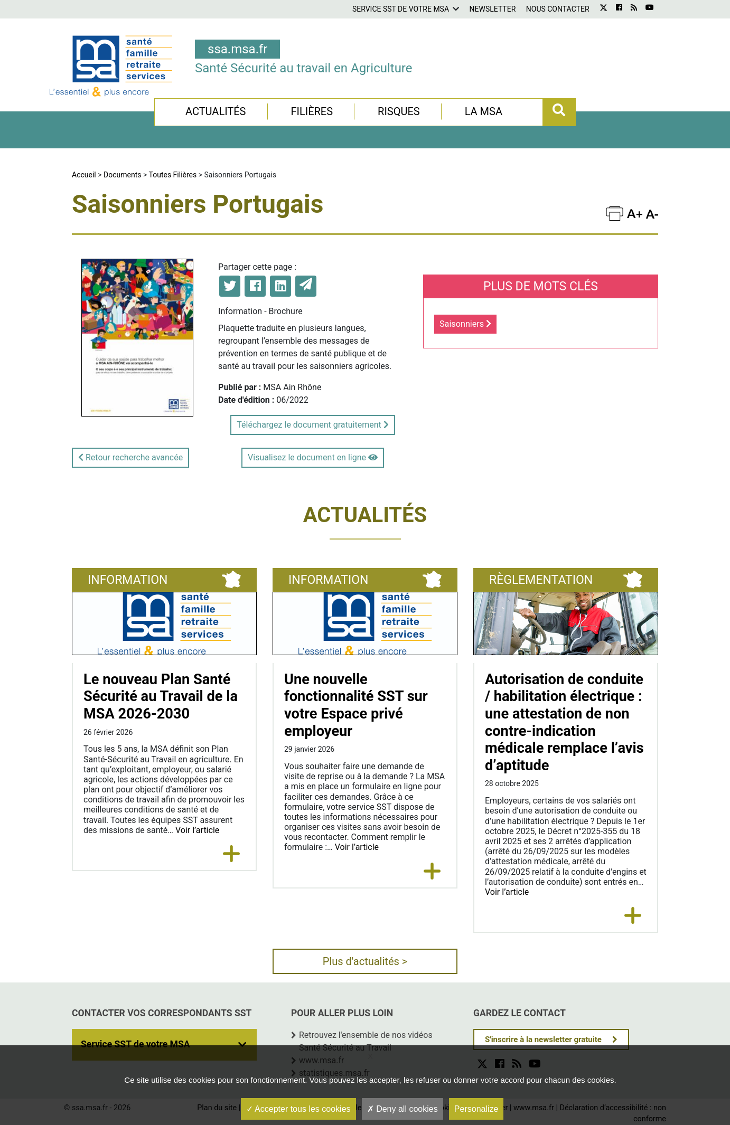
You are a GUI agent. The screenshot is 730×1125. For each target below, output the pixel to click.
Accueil (84, 175)
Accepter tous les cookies (298, 1108)
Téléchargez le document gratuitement (312, 425)
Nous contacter (557, 9)
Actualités (215, 111)
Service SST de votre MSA (400, 9)
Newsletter (493, 9)
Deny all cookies (402, 1108)
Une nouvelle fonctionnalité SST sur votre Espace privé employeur (356, 705)
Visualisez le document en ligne (313, 457)
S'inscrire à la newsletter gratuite (543, 1039)
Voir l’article (197, 830)
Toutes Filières (173, 175)
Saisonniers (465, 324)
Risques (399, 111)
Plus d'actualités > (365, 961)
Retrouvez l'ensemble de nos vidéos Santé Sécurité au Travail (366, 1041)
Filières (312, 111)
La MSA (483, 111)
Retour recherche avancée (130, 457)
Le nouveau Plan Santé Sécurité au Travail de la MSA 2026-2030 (160, 696)
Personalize (476, 1108)
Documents (122, 175)
